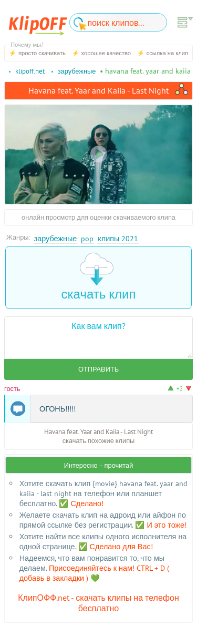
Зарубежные (55, 238)
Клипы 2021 (118, 238)
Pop (87, 238)
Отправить (98, 369)
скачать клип (98, 277)
